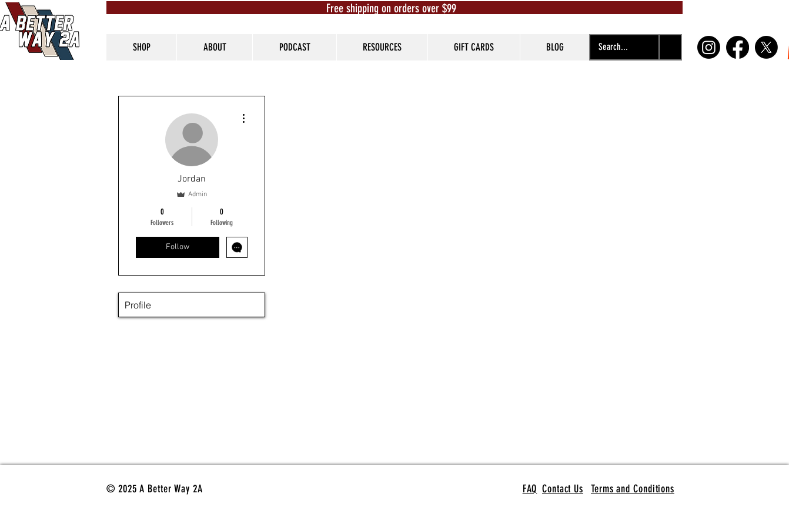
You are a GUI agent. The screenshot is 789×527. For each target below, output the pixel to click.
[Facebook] (737, 47)
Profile (138, 305)
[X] (766, 47)
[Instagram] (708, 47)
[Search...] (613, 47)
